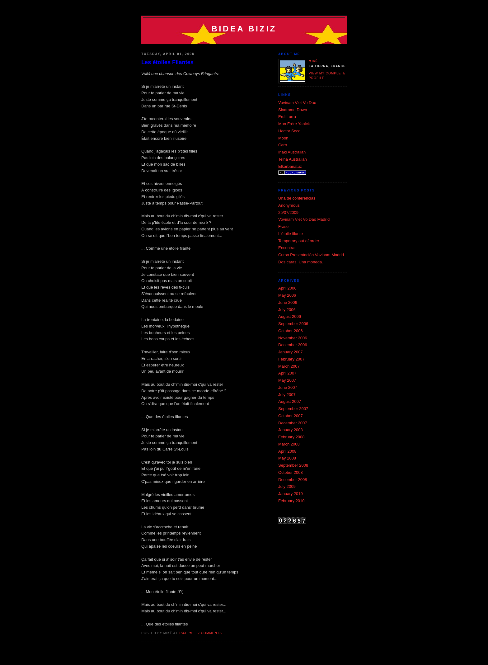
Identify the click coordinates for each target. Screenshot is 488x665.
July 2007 (287, 394)
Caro (282, 145)
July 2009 (287, 486)
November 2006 (292, 338)
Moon (283, 138)
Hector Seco (289, 131)
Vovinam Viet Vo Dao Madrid (304, 219)
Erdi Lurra (287, 116)
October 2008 (290, 472)
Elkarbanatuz (290, 166)
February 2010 (291, 500)
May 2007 (287, 380)
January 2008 (290, 429)
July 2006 (287, 309)
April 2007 (287, 373)
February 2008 (291, 437)
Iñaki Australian (292, 152)
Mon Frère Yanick (294, 123)
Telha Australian (292, 159)
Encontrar (287, 247)
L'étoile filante (290, 233)
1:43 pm (186, 633)
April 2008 (287, 451)
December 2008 (292, 479)
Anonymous (289, 205)
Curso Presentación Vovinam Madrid (311, 254)
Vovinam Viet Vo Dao (297, 102)
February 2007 (291, 359)
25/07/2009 (288, 212)
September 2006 (293, 323)
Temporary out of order (298, 240)
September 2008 (293, 465)
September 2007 (293, 408)
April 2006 (287, 288)
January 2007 (290, 352)
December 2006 (292, 344)
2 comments (210, 633)
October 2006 (290, 330)
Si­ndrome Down (292, 109)
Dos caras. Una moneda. (300, 262)
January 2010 (290, 493)
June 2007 (287, 387)
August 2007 (289, 401)
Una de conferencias (296, 198)
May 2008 (287, 458)
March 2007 (289, 366)
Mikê (313, 61)
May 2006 (287, 295)
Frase (283, 226)
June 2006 (287, 302)
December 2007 (292, 423)
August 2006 (289, 316)
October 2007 (290, 415)
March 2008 (289, 444)
